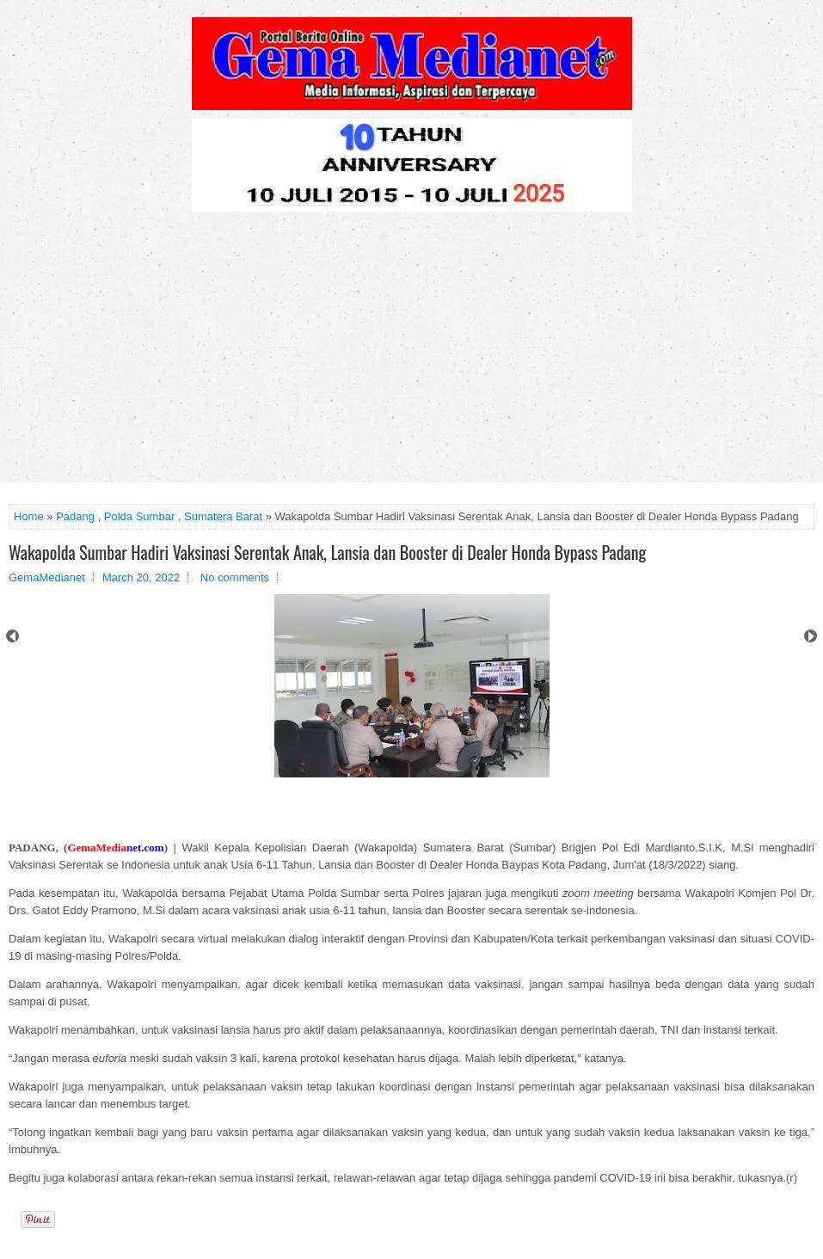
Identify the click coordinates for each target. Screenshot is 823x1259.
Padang (75, 516)
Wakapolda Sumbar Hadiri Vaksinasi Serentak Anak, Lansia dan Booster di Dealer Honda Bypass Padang (327, 552)
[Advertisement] (411, 353)
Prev (12, 636)
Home (29, 516)
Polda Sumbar (139, 516)
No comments (234, 577)
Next (810, 636)
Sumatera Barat (223, 516)
